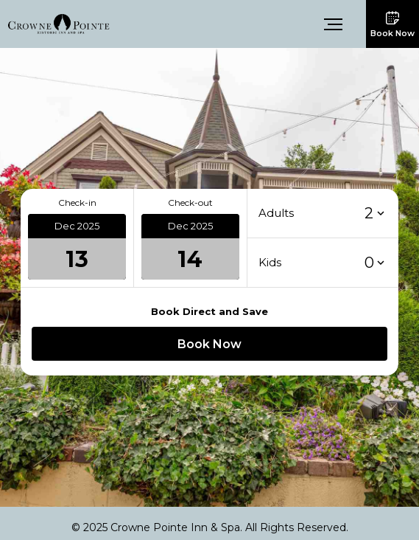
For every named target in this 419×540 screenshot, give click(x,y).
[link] (58, 23)
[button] (334, 24)
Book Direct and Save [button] (209, 311)
